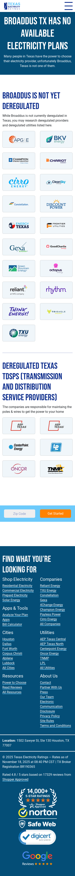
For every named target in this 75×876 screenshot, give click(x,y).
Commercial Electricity (18, 590)
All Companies (50, 624)
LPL (43, 663)
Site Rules (47, 721)
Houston (8, 639)
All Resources (11, 692)
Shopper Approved (15, 779)
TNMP (44, 658)
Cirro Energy (48, 619)
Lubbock (8, 663)
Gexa (43, 600)
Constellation (49, 595)
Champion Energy (52, 610)
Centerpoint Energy (53, 649)
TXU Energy (48, 590)
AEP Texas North (52, 644)
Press (44, 692)
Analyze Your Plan (15, 615)
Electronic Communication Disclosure (51, 706)
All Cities (8, 668)
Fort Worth (9, 649)
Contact (45, 682)
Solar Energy (11, 600)
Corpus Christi (12, 653)
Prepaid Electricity (15, 595)
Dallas (6, 644)
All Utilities (47, 668)
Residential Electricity (17, 586)
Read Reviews (12, 687)
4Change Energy (51, 605)
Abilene (7, 658)
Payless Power (50, 614)
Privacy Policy (50, 716)
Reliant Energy (50, 586)
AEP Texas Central (53, 639)
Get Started (55, 513)
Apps (6, 619)
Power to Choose (14, 682)
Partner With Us (51, 687)
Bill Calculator (12, 624)
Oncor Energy (49, 653)
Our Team (47, 697)
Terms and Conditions (55, 726)
